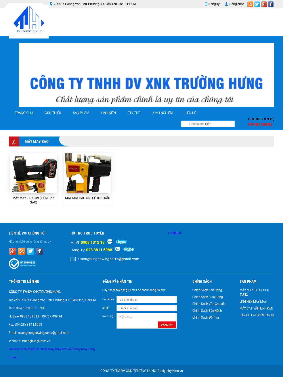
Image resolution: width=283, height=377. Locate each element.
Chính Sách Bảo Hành (207, 310)
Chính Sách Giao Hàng (207, 297)
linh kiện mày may (21, 349)
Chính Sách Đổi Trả (205, 317)
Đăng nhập (237, 4)
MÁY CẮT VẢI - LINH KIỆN (256, 308)
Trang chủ (24, 113)
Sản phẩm (81, 113)
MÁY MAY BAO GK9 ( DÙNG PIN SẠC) (34, 200)
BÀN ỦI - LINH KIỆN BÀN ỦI (257, 315)
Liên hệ (190, 113)
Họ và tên (108, 299)
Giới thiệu (53, 113)
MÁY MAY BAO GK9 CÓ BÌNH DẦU (87, 198)
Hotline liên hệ (261, 119)
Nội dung (107, 316)
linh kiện (108, 113)
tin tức (134, 113)
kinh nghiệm (163, 113)
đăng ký (167, 324)
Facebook (175, 233)
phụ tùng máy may (48, 349)
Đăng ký (214, 4)
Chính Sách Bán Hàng (207, 290)
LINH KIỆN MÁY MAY (253, 301)
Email (105, 307)
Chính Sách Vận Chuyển (209, 304)
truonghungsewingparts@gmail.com (108, 259)
